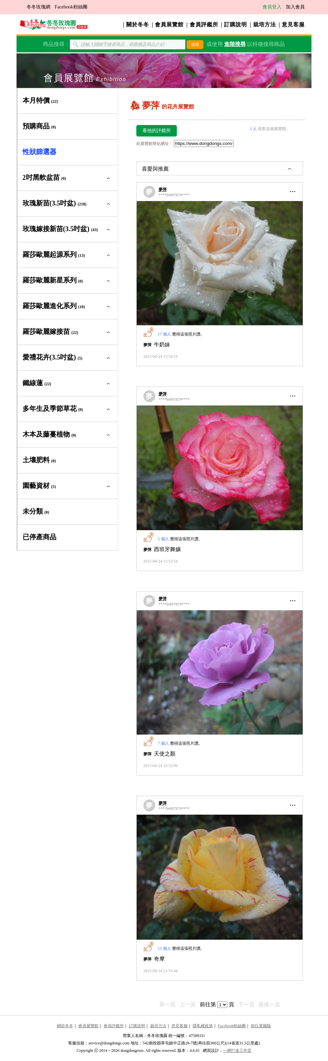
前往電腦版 (261, 1025)
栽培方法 (264, 24)
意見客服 (293, 24)
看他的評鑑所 (156, 130)
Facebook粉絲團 (71, 6)
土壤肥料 (39, 460)
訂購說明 (235, 24)
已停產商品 (39, 537)
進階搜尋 (235, 44)
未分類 (36, 511)
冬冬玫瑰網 (38, 6)
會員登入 (272, 6)
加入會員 (295, 6)
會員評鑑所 (204, 24)
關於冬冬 (137, 24)
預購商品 (39, 126)
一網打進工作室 (237, 1050)
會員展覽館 (169, 24)
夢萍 (163, 189)
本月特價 (40, 100)
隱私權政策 (203, 1025)
